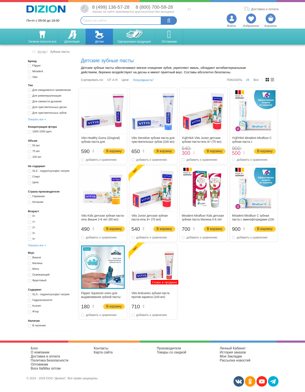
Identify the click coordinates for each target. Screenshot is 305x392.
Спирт (34, 177)
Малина (35, 263)
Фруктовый (37, 280)
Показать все (35, 119)
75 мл (34, 151)
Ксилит (34, 306)
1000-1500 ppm (40, 131)
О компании (40, 352)
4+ (31, 239)
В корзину (114, 151)
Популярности (142, 80)
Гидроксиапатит (40, 300)
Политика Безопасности (49, 360)
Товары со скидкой (171, 352)
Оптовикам (39, 364)
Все (256, 80)
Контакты (101, 348)
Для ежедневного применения (49, 90)
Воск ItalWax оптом (46, 368)
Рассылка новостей (235, 360)
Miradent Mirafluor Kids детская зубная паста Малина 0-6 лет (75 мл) (203, 219)
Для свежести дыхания (45, 101)
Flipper (34, 66)
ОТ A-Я (112, 80)
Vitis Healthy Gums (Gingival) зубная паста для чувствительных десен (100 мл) (103, 141)
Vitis (32, 77)
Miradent (35, 71)
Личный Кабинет (233, 348)
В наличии (37, 325)
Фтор (33, 311)
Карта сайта (103, 352)
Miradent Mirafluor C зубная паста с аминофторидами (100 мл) (253, 219)
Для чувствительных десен (47, 107)
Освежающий (39, 275)
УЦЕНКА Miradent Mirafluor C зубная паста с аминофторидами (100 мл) (252, 141)
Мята (33, 269)
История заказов (233, 352)
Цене (125, 80)
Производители (169, 348)
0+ (31, 216)
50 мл (34, 145)
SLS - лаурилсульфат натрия (48, 171)
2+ (31, 227)
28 (247, 80)
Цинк (33, 182)
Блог (34, 348)
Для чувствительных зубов (47, 113)
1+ (31, 222)
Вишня (34, 257)
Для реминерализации (44, 96)
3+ (31, 233)
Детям (41, 51)
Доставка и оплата (45, 356)
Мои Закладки (231, 356)
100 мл (34, 157)
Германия (36, 196)
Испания (35, 202)
